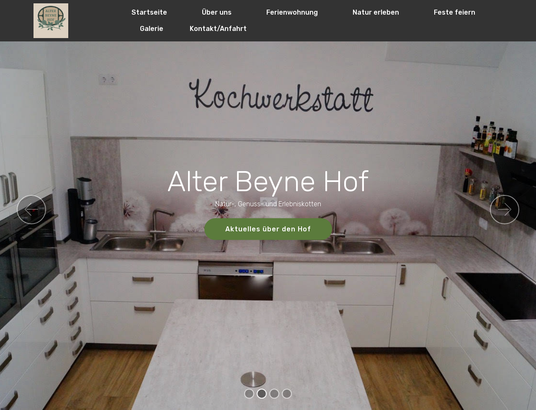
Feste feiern (454, 12)
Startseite (149, 12)
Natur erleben (376, 12)
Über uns (217, 12)
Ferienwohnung (292, 12)
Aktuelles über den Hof (268, 229)
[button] (31, 209)
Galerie (151, 29)
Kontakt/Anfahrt (218, 29)
